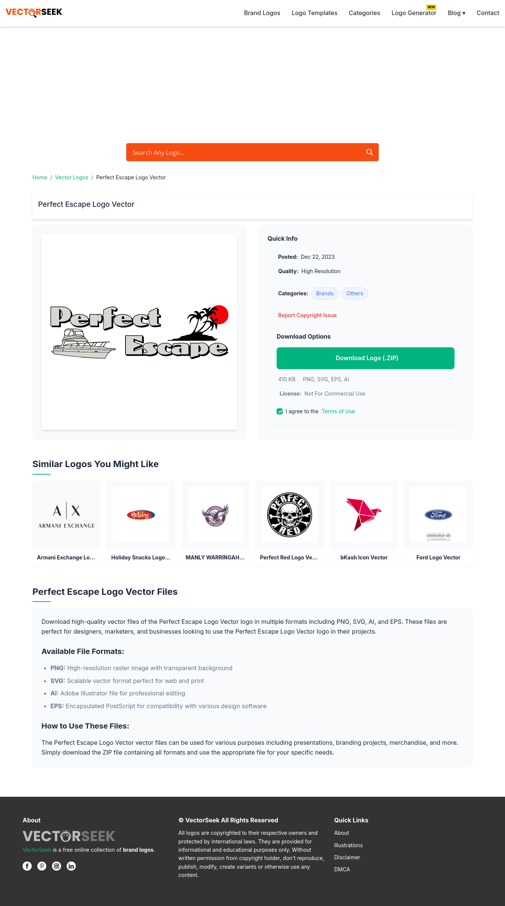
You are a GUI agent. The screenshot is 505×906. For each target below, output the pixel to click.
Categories (364, 13)
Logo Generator (414, 13)
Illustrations (348, 845)
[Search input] (246, 152)
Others (354, 293)
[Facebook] (27, 866)
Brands (325, 293)
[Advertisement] (252, 83)
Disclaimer (347, 857)
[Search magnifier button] (369, 152)
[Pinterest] (41, 866)
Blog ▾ (456, 13)
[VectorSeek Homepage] (34, 13)
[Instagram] (56, 866)
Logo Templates (315, 13)
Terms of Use (338, 411)
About (341, 833)
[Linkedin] (71, 866)
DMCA (342, 869)
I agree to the (316, 411)
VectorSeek (37, 849)
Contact (488, 13)
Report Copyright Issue (307, 315)
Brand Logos (262, 13)
